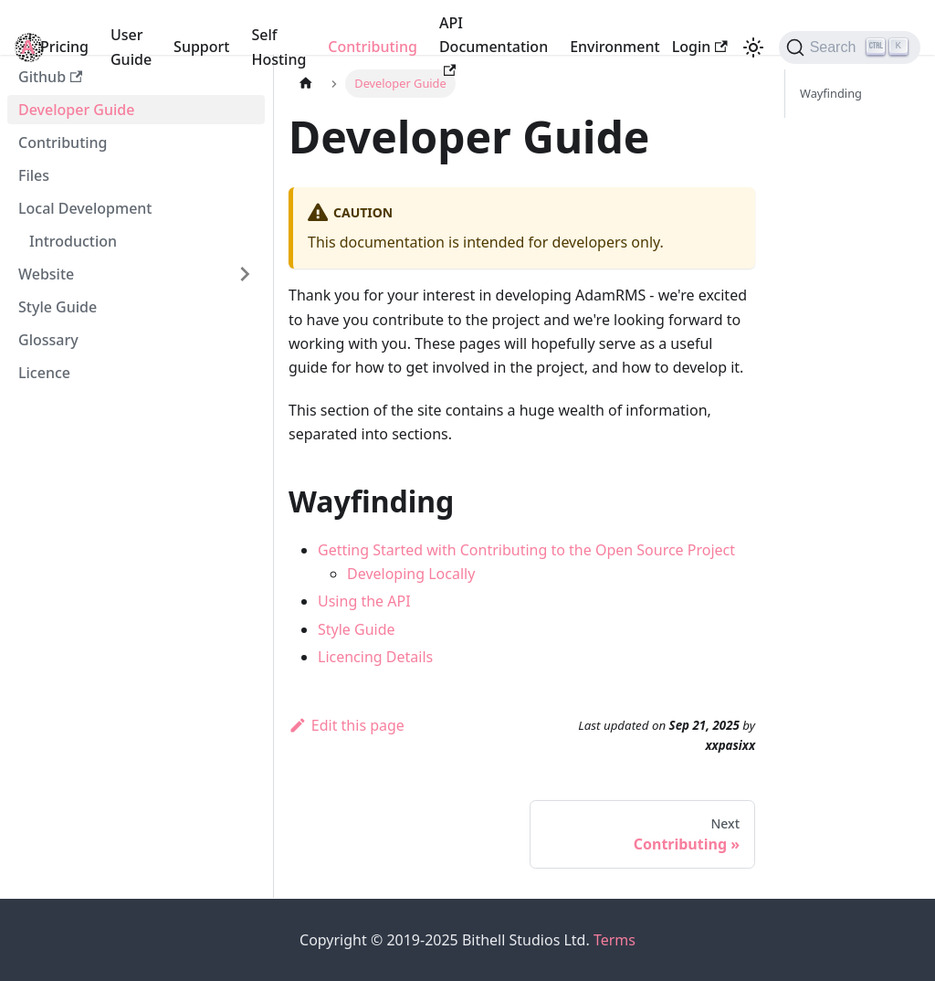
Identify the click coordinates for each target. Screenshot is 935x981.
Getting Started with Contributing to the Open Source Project (526, 550)
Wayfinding (831, 93)
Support (201, 47)
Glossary (48, 340)
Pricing (64, 47)
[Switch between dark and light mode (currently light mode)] (753, 47)
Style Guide (57, 307)
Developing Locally (411, 574)
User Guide (131, 47)
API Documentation (493, 45)
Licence (44, 373)
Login (700, 47)
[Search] (849, 47)
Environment (614, 47)
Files (33, 175)
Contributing (372, 47)
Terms (615, 940)
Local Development (85, 208)
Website (46, 274)
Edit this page (346, 725)
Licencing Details (375, 657)
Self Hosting (278, 47)
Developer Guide (76, 110)
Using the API (364, 601)
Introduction (73, 241)
